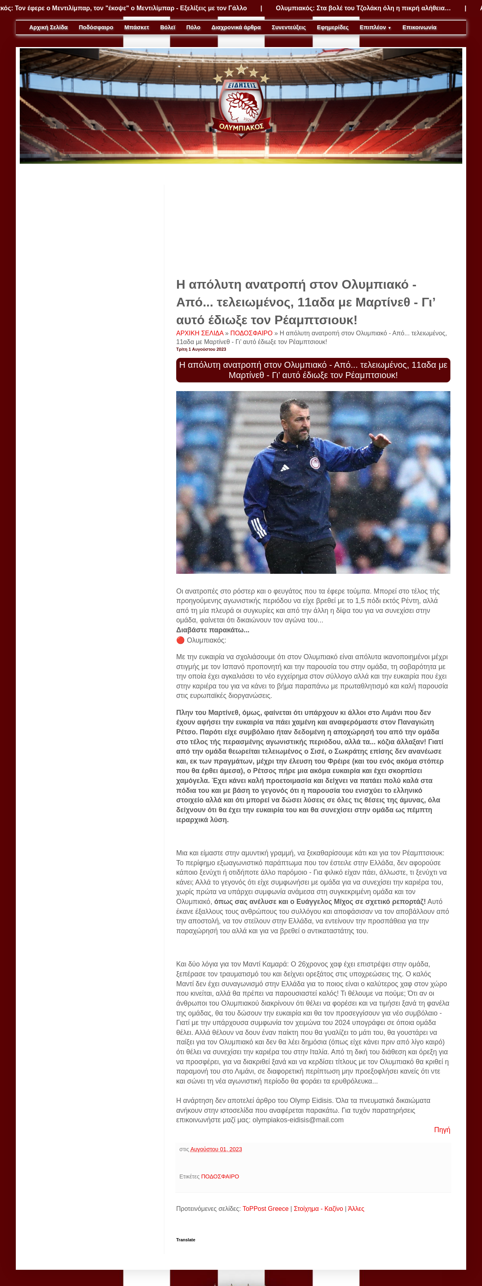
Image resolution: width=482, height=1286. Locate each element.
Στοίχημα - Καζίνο (318, 1208)
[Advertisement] (313, 224)
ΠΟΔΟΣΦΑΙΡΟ (252, 333)
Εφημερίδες (332, 27)
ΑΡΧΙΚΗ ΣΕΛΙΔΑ (200, 333)
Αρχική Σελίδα (48, 27)
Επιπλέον (376, 27)
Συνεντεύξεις (289, 27)
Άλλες (356, 1208)
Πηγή (442, 1130)
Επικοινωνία (420, 27)
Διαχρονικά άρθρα (236, 27)
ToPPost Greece (266, 1208)
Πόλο (193, 27)
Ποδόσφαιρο (96, 27)
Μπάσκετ (136, 27)
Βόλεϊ (167, 27)
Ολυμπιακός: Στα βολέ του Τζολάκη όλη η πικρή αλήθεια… (367, 8)
